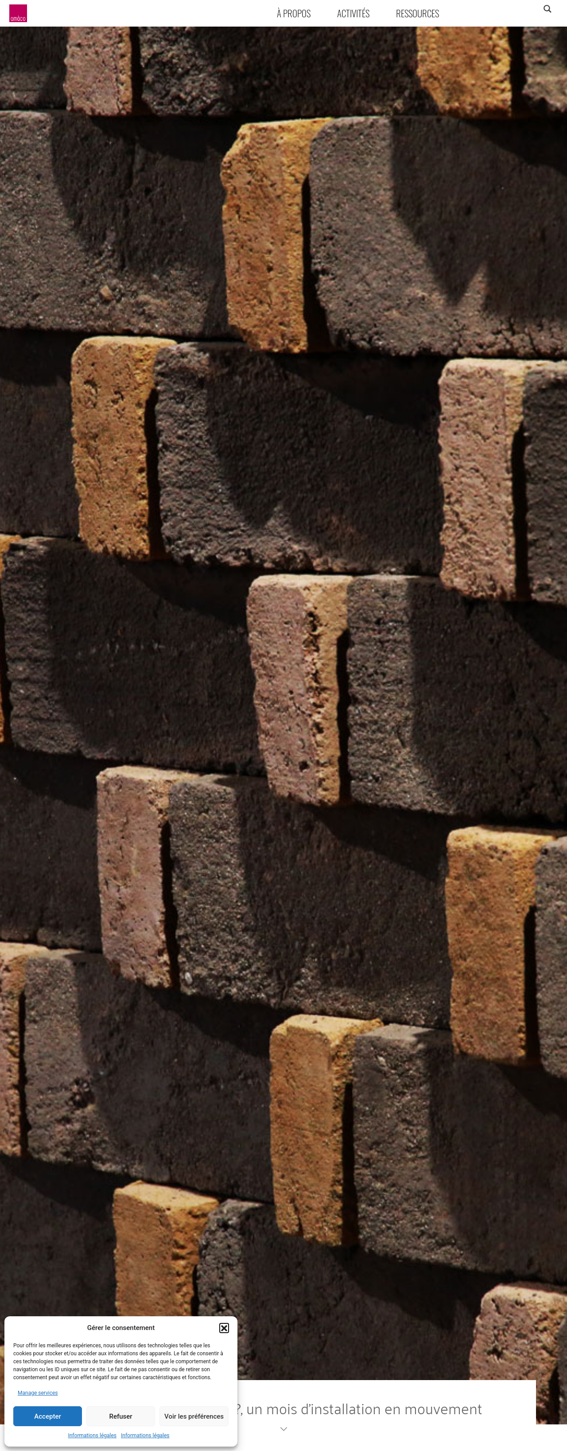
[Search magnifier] (547, 9)
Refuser (120, 1416)
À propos (294, 13)
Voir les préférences (194, 1416)
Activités (353, 13)
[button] (224, 1327)
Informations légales (92, 1435)
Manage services (38, 1393)
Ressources (417, 13)
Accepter (47, 1416)
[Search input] (512, 9)
